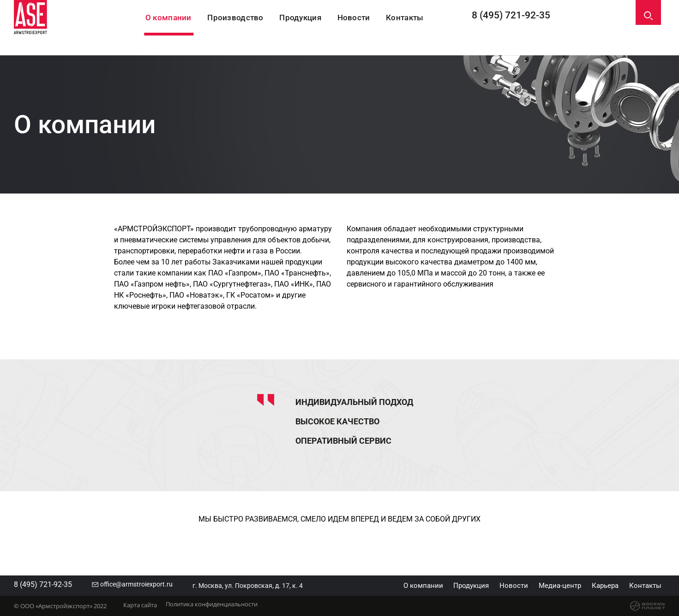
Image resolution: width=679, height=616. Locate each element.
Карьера (598, 585)
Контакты (425, 28)
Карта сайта (140, 608)
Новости (372, 28)
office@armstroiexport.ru (149, 584)
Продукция (317, 28)
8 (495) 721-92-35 (525, 28)
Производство (251, 28)
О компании (184, 28)
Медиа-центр (547, 585)
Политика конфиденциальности (219, 608)
